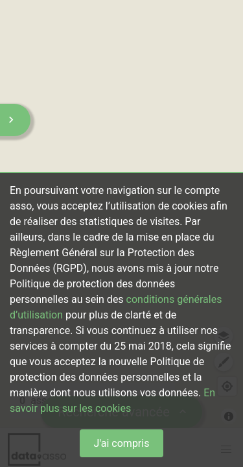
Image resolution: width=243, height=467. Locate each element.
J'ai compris (122, 443)
